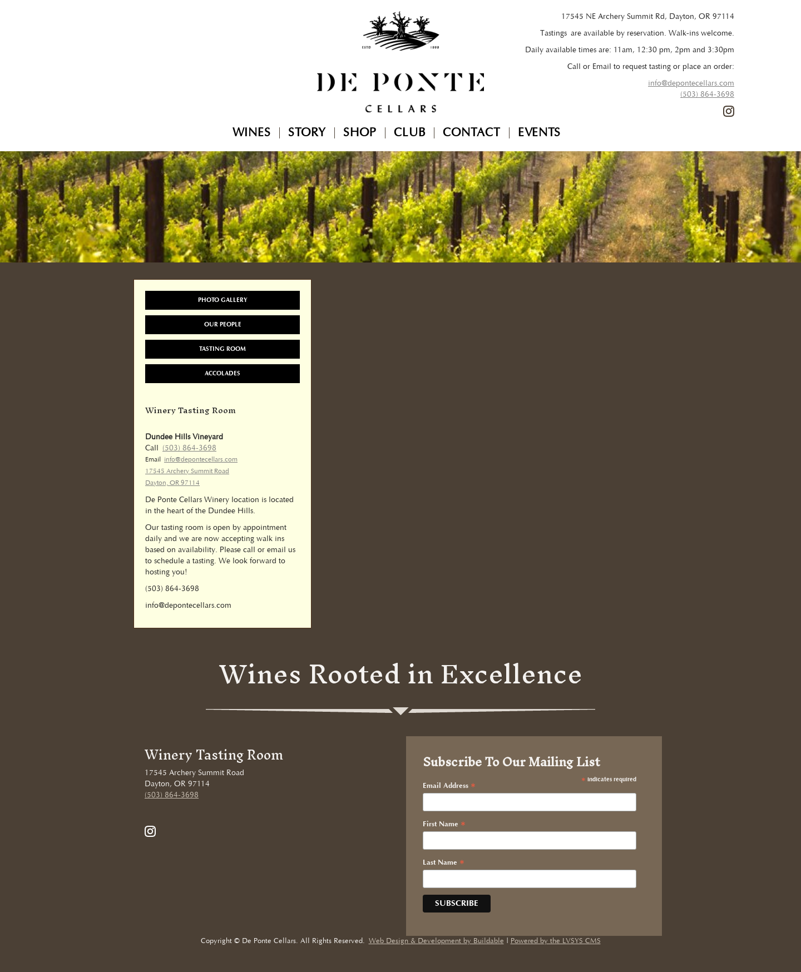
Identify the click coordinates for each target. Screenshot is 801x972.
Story (307, 132)
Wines (252, 132)
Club (410, 132)
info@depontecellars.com (691, 83)
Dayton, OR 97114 (172, 483)
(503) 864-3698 (707, 94)
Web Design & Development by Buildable (436, 941)
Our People (222, 324)
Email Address (449, 786)
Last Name (443, 863)
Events (539, 132)
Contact (472, 132)
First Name (444, 825)
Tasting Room (222, 349)
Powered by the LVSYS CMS (556, 941)
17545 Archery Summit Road (187, 471)
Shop (360, 132)
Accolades (222, 373)
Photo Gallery (223, 300)
